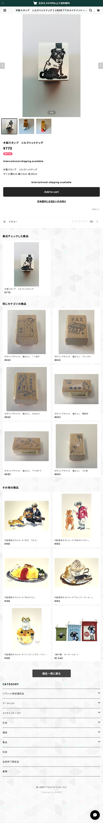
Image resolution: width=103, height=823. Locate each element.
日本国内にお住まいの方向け (51, 201)
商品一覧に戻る (51, 673)
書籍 (5, 771)
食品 (5, 742)
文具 (5, 722)
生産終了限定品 (11, 761)
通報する (96, 209)
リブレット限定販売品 (13, 693)
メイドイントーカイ (12, 713)
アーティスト (9, 703)
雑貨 (5, 732)
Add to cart (51, 191)
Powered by (51, 792)
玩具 (5, 752)
